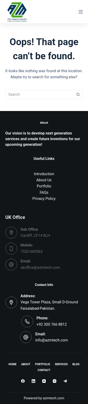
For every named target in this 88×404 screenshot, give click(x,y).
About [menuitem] (25, 364)
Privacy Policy (44, 198)
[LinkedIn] (33, 381)
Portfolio (44, 186)
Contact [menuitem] (44, 370)
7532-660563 (32, 251)
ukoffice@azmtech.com (40, 267)
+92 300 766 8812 (52, 324)
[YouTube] (44, 381)
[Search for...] (39, 94)
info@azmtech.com (51, 340)
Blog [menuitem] (76, 364)
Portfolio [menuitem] (42, 364)
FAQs (44, 192)
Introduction (44, 174)
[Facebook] (23, 381)
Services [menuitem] (61, 364)
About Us (44, 180)
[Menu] (81, 12)
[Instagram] (54, 381)
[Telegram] (65, 381)
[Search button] (78, 94)
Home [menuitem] (12, 364)
